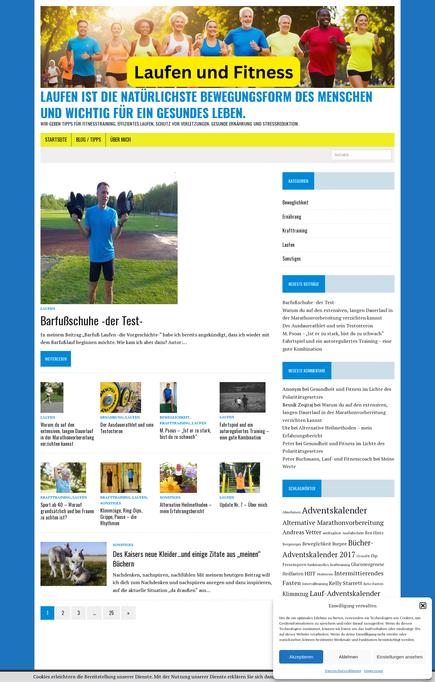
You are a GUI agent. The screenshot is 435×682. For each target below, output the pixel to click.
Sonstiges (109, 503)
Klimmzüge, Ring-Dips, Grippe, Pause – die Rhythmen (120, 517)
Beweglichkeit (174, 418)
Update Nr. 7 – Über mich (243, 505)
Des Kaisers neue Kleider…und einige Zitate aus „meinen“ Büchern (185, 558)
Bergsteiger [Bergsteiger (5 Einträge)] (292, 544)
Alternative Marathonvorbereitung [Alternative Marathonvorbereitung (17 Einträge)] (333, 523)
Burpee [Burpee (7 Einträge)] (340, 545)
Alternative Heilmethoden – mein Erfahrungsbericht (185, 508)
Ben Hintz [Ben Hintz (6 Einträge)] (374, 533)
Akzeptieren (301, 656)
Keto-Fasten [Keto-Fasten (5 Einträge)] (374, 584)
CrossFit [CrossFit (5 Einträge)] (363, 556)
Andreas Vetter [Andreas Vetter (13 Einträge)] (302, 533)
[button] (423, 606)
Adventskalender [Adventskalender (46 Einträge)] (335, 511)
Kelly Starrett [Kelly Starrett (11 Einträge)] (345, 583)
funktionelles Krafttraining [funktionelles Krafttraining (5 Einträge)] (329, 565)
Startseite (55, 140)
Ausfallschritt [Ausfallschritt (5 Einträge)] (353, 533)
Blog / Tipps (87, 140)
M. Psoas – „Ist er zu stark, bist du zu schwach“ (185, 434)
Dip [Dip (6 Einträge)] (374, 556)
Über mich (119, 140)
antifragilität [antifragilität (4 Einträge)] (332, 534)
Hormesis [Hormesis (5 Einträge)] (325, 574)
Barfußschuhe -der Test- (90, 321)
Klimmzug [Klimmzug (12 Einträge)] (296, 594)
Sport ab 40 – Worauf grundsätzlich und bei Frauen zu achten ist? (66, 512)
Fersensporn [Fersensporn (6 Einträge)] (295, 565)
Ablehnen (348, 656)
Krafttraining (175, 423)
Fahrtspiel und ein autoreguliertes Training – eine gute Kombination (244, 432)
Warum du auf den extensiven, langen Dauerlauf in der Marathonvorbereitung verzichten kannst (66, 435)
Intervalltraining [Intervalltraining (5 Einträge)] (315, 584)
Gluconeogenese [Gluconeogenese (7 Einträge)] (368, 565)
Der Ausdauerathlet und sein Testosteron (126, 428)
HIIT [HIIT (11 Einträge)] (310, 573)
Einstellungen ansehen (400, 656)
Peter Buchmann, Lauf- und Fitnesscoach (327, 459)
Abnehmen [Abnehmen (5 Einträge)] (292, 512)
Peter (289, 444)
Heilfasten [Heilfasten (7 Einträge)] (293, 574)
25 (110, 613)
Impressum (373, 670)
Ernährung (111, 418)
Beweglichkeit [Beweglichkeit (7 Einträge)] (317, 545)
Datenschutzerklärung (343, 670)
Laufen (46, 309)
